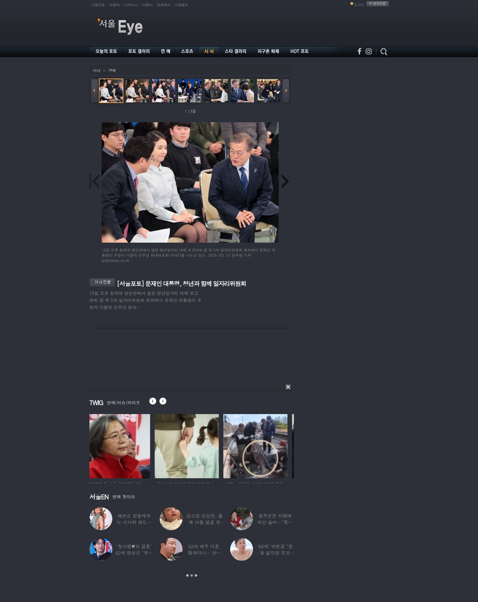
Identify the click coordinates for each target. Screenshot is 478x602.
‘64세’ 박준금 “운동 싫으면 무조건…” (275, 552)
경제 (112, 70)
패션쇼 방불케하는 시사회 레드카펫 (134, 522)
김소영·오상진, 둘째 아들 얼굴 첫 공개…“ (204, 522)
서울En (147, 4)
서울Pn (114, 4)
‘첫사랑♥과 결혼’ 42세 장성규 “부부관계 (134, 552)
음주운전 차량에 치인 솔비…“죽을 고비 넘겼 (275, 522)
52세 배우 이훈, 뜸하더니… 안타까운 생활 (204, 552)
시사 (96, 70)
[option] (121, 445)
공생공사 (163, 4)
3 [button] (196, 575)
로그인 (359, 4)
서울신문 (98, 4)
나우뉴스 (131, 4)
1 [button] (187, 575)
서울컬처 (181, 4)
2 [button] (191, 575)
